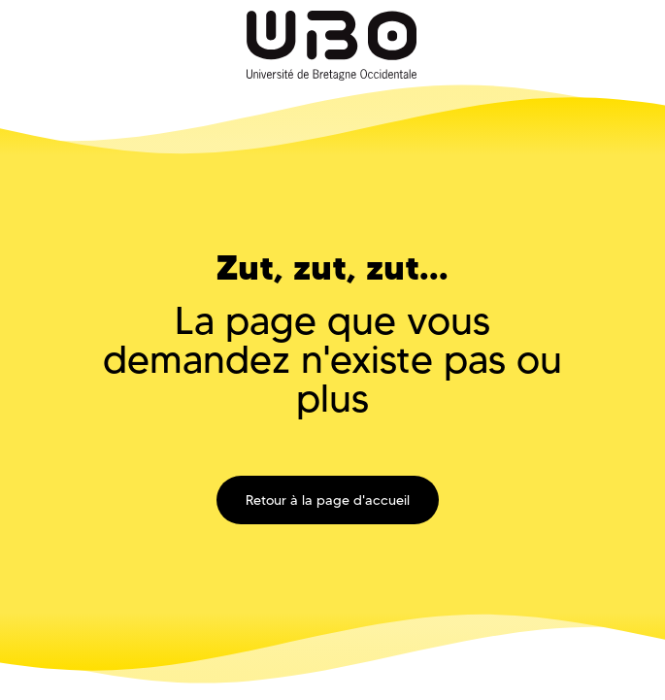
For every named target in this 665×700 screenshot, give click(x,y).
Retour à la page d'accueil (328, 500)
